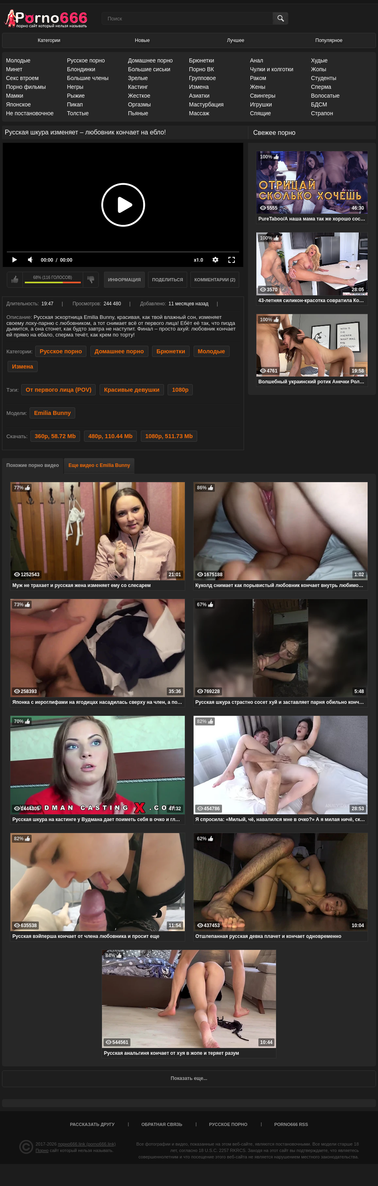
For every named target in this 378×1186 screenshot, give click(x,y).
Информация (124, 279)
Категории (49, 40)
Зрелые (138, 78)
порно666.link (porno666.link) (87, 1144)
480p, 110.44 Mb (110, 436)
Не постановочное (30, 113)
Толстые (77, 113)
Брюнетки (201, 60)
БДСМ (319, 104)
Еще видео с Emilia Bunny (99, 465)
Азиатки (199, 95)
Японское (18, 104)
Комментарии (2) (215, 279)
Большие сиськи (149, 69)
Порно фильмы (26, 87)
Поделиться (167, 279)
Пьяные (138, 113)
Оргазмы (139, 104)
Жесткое (139, 95)
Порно (42, 1150)
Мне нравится (15, 280)
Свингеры (263, 95)
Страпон (322, 113)
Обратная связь (162, 1124)
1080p (180, 390)
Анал (256, 60)
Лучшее (235, 40)
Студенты (323, 78)
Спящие (260, 113)
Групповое (202, 78)
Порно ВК (201, 69)
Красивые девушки (131, 390)
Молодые (18, 60)
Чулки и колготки (271, 69)
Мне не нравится (91, 280)
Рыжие (75, 95)
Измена (198, 87)
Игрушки (261, 104)
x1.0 (198, 260)
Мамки (14, 95)
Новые (142, 40)
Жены (257, 87)
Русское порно (86, 60)
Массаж (199, 113)
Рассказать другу (92, 1124)
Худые (319, 60)
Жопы (318, 69)
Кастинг (138, 87)
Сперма (321, 87)
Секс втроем (22, 78)
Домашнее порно (150, 60)
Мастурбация (206, 104)
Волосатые (325, 95)
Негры (75, 87)
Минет (14, 69)
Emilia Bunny (52, 413)
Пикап (75, 104)
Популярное (329, 40)
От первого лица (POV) (58, 390)
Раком (258, 78)
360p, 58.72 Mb (55, 436)
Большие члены (87, 78)
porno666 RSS (291, 1124)
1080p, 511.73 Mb (169, 436)
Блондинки (81, 69)
